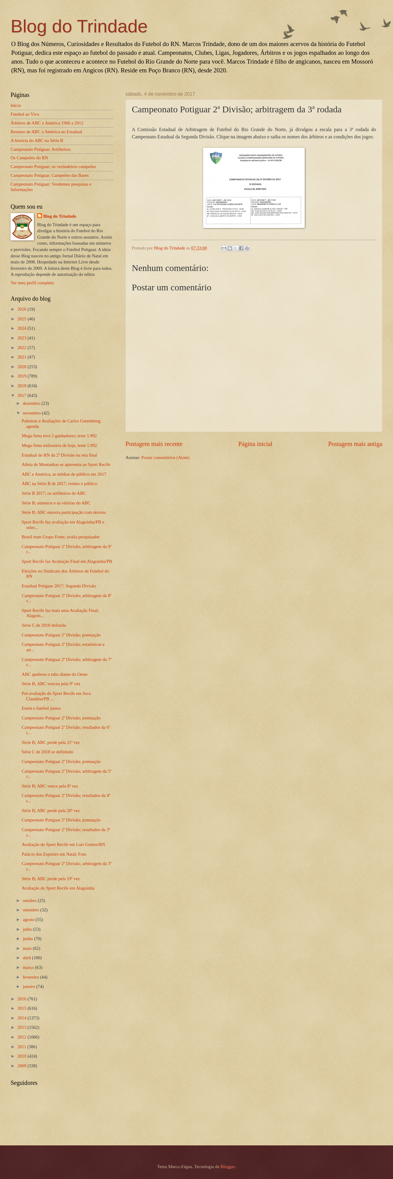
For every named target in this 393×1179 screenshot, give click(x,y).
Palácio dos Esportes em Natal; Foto (54, 854)
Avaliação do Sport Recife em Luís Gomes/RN (63, 844)
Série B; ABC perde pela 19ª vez (51, 878)
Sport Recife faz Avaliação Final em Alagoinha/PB (67, 561)
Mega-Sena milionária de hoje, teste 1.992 (59, 445)
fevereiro (31, 977)
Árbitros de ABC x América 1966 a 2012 (47, 123)
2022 (23, 347)
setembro (31, 909)
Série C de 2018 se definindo (47, 751)
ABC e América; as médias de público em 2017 (64, 474)
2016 (23, 998)
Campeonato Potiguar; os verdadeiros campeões (53, 166)
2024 (23, 328)
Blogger (228, 1166)
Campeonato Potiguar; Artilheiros (41, 149)
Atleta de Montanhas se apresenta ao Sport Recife (66, 464)
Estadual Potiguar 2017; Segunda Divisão (59, 585)
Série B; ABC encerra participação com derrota (64, 512)
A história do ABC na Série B (37, 140)
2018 (23, 385)
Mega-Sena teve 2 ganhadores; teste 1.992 (59, 435)
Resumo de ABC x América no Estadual (46, 131)
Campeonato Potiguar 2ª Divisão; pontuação (61, 634)
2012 (23, 1037)
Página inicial (255, 444)
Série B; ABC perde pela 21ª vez (51, 742)
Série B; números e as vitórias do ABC (56, 502)
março (29, 967)
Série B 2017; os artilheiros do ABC (54, 493)
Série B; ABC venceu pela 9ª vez (51, 683)
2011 (23, 1046)
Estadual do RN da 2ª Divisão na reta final (59, 455)
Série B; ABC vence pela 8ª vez (50, 786)
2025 (23, 318)
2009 (23, 1065)
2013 (23, 1027)
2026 (23, 309)
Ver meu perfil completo (32, 282)
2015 (23, 1008)
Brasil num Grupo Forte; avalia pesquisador (61, 536)
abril (27, 957)
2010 (23, 1056)
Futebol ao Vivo (25, 114)
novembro (32, 413)
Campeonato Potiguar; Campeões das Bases (50, 175)
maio (28, 948)
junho (28, 938)
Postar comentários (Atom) (165, 457)
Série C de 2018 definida (44, 625)
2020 (23, 366)
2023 (23, 337)
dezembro (32, 403)
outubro (30, 900)
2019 (23, 376)
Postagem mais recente (154, 444)
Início (16, 105)
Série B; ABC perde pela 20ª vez (51, 810)
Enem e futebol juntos (41, 708)
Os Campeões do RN (29, 157)
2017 (23, 395)
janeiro (29, 986)
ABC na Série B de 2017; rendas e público (59, 483)
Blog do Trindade (79, 26)
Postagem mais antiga (355, 444)
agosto (29, 919)
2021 (23, 357)
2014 (23, 1018)
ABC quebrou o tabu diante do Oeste (54, 674)
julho (28, 929)
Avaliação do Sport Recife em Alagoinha (58, 888)
